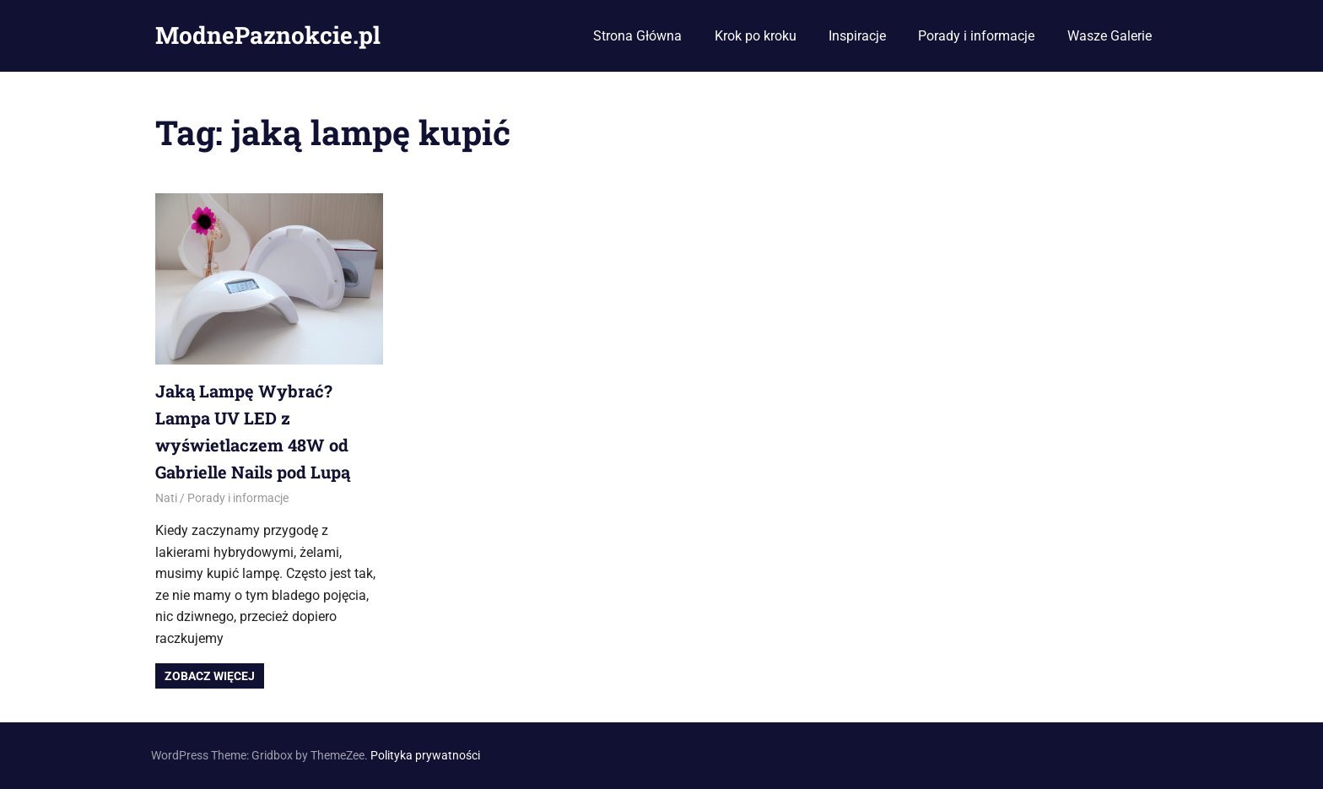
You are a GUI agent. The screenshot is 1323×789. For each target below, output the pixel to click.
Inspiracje (857, 36)
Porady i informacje (976, 36)
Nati (166, 498)
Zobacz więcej (210, 676)
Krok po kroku (755, 36)
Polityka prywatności (425, 755)
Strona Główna (637, 36)
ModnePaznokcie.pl (268, 35)
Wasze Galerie (1109, 36)
